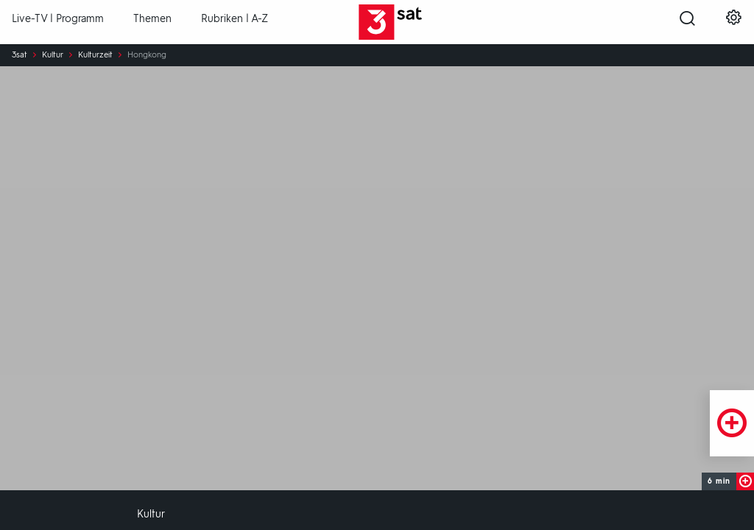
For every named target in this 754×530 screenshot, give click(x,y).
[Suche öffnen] (687, 22)
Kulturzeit (95, 55)
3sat (19, 55)
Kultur (52, 55)
